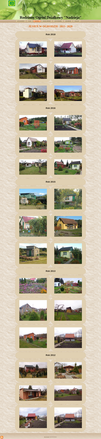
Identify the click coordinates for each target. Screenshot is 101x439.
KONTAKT (77, 21)
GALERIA (37, 21)
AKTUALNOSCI (20, 21)
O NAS (29, 21)
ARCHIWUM (68, 21)
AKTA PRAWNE (58, 21)
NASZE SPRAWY (47, 21)
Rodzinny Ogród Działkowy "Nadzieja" (50, 17)
